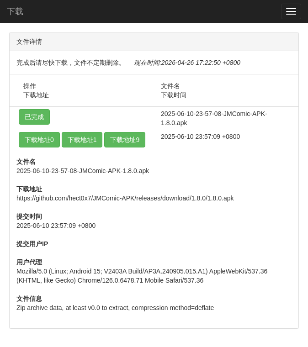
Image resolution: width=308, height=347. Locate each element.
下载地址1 (82, 139)
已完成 (34, 117)
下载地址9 (124, 139)
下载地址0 (39, 139)
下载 (15, 11)
